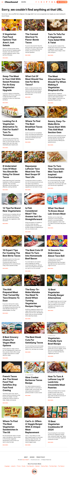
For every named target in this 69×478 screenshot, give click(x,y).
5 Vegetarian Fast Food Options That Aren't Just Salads (9, 40)
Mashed (37, 466)
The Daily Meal (53, 466)
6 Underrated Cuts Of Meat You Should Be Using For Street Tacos (11, 171)
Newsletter (62, 2)
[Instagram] (41, 2)
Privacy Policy (40, 457)
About (26, 457)
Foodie (23, 466)
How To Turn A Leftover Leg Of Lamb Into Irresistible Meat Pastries (56, 382)
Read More (5, 57)
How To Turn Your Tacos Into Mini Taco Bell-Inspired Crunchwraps (56, 172)
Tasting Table (44, 466)
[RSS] (55, 2)
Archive (32, 457)
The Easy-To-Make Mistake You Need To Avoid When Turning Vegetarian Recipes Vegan (33, 297)
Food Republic (30, 466)
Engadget (7, 466)
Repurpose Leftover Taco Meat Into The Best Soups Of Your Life (32, 171)
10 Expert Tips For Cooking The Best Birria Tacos (11, 253)
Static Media (25, 459)
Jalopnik (13, 466)
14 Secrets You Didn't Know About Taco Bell (56, 253)
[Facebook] (36, 2)
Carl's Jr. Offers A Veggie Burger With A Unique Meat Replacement (33, 427)
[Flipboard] (47, 2)
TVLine (18, 466)
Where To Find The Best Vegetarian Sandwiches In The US (10, 427)
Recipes (23, 2)
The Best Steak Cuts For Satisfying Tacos (34, 340)
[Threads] (44, 2)
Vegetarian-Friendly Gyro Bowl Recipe (55, 341)
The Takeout (61, 466)
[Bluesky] (52, 2)
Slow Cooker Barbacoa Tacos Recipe (33, 380)
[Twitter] (39, 2)
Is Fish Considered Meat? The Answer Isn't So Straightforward (33, 213)
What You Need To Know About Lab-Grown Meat (57, 211)
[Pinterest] (49, 2)
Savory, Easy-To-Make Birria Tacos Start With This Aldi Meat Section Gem (57, 127)
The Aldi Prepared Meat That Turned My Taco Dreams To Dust (11, 295)
